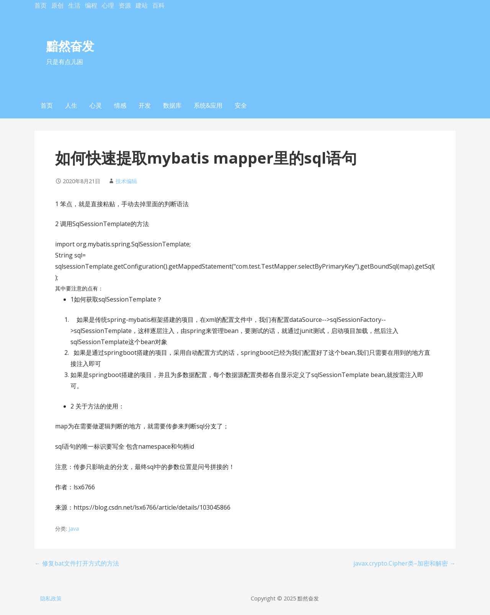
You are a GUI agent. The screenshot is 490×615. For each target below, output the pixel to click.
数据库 (172, 105)
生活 (74, 5)
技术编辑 (126, 181)
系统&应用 (208, 105)
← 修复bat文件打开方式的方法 (76, 563)
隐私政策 (51, 598)
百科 (158, 5)
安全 (241, 105)
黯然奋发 (70, 46)
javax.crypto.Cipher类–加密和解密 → (404, 563)
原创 (57, 5)
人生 (71, 105)
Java (74, 528)
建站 (142, 5)
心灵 (96, 105)
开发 (145, 105)
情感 (120, 105)
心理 (108, 5)
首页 (40, 5)
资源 (125, 5)
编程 (91, 5)
